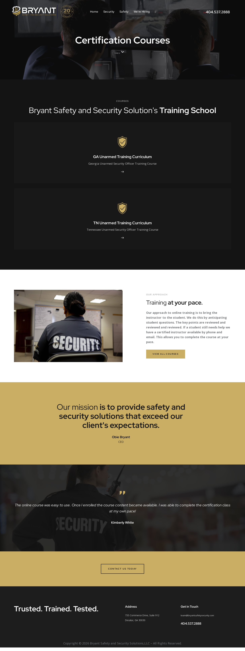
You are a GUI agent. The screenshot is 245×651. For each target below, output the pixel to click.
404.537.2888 (191, 627)
